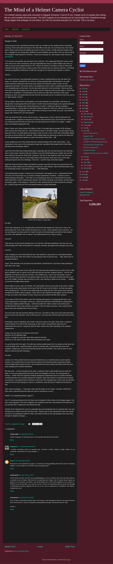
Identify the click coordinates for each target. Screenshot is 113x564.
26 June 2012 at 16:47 (26, 475)
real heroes (9, 57)
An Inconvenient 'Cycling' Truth (93, 144)
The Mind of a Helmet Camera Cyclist (44, 10)
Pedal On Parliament (86, 192)
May (85, 157)
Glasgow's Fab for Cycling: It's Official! (95, 153)
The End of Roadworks (90, 147)
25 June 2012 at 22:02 (28, 446)
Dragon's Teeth (88, 136)
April (85, 159)
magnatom (13, 446)
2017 (84, 97)
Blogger (68, 559)
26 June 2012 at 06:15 (23, 461)
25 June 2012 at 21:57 (26, 434)
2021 (84, 88)
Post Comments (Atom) (21, 551)
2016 (84, 100)
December (87, 114)
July (85, 128)
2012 (84, 111)
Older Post (70, 546)
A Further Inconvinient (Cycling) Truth (95, 142)
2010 (84, 174)
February (87, 165)
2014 (84, 105)
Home (7, 29)
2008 (84, 180)
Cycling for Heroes (89, 150)
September (87, 122)
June (85, 131)
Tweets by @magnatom (87, 80)
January (86, 168)
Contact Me (25, 29)
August (86, 125)
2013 (84, 108)
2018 (84, 94)
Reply (12, 440)
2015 (84, 103)
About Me (15, 29)
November (87, 116)
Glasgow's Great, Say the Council (94, 139)
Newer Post (10, 546)
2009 (84, 177)
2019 (84, 91)
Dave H (12, 461)
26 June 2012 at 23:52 (26, 497)
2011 (84, 171)
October (86, 119)
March (86, 162)
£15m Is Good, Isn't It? (90, 133)
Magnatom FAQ (85, 195)
